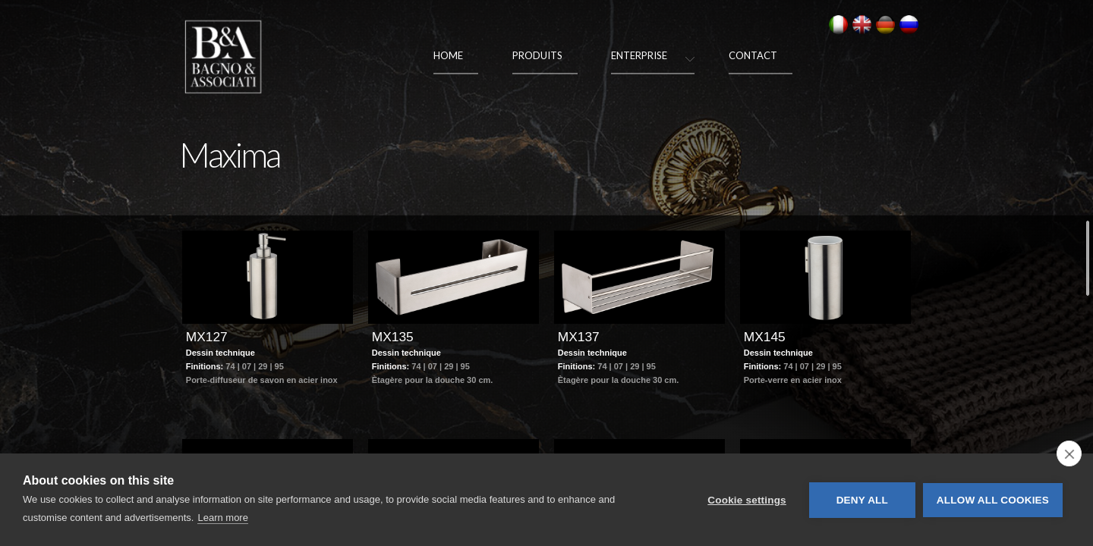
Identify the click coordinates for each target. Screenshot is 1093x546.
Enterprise (639, 55)
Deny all (862, 500)
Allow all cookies (993, 500)
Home (448, 55)
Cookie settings (746, 500)
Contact (753, 55)
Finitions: (206, 395)
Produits (537, 55)
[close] (1069, 453)
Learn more (222, 517)
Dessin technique (220, 381)
